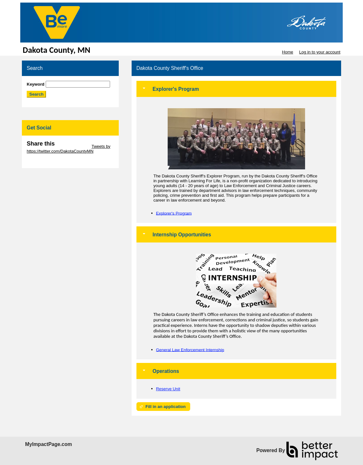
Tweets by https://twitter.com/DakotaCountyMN (68, 149)
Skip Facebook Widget (48, 160)
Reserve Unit (168, 388)
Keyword (35, 84)
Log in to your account (319, 52)
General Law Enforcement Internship (190, 349)
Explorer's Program (174, 213)
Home (287, 52)
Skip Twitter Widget (72, 146)
